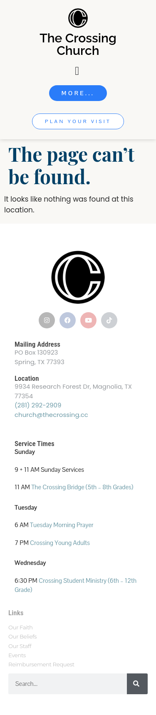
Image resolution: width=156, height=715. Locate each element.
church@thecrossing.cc (51, 414)
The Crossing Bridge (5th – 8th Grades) (82, 487)
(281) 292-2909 (38, 405)
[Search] (137, 683)
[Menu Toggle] (78, 71)
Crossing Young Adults (60, 543)
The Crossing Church (78, 44)
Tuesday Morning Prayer (62, 525)
